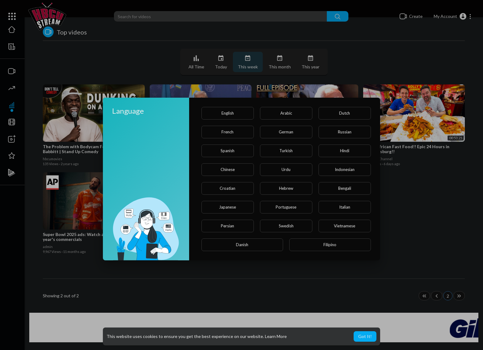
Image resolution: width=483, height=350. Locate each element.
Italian (344, 207)
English (227, 113)
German (286, 131)
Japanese (227, 207)
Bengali (344, 188)
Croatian (227, 188)
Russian (344, 131)
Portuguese (286, 207)
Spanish (227, 150)
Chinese (228, 169)
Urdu (286, 169)
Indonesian (345, 169)
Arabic (286, 113)
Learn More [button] (276, 336)
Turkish (286, 150)
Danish (242, 244)
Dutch (344, 113)
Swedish (286, 225)
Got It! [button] (365, 336)
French (227, 131)
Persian (227, 225)
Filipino (329, 244)
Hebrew (286, 188)
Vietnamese (344, 225)
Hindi (344, 150)
